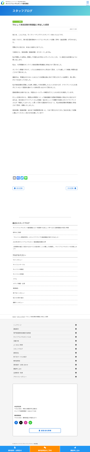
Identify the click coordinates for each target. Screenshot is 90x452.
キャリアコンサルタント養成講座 (17, 3)
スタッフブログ (18, 349)
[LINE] (30, 422)
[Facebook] (16, 422)
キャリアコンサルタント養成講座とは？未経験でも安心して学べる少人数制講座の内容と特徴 (41, 228)
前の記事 (20, 188)
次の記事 (70, 188)
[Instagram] (25, 422)
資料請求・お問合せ (15, 450)
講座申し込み (75, 450)
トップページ (17, 325)
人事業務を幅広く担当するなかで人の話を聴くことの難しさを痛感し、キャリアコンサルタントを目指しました (45, 248)
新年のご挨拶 (17, 232)
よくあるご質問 (18, 345)
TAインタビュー (18, 260)
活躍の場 (16, 341)
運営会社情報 (45, 431)
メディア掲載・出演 (19, 283)
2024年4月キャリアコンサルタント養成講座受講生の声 (29, 242)
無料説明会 (16, 361)
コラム (15, 279)
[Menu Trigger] (87, 3)
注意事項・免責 (18, 373)
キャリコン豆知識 (18, 274)
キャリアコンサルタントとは (22, 337)
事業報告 (15, 288)
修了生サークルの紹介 (20, 357)
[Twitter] (21, 422)
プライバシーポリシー (20, 377)
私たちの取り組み (18, 298)
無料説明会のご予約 (45, 450)
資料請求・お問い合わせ (20, 365)
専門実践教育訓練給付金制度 (22, 333)
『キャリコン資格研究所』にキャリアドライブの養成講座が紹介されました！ (36, 237)
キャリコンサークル (19, 264)
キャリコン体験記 (18, 269)
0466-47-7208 (32, 411)
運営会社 (16, 353)
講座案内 (16, 329)
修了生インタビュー (19, 293)
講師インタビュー (18, 302)
